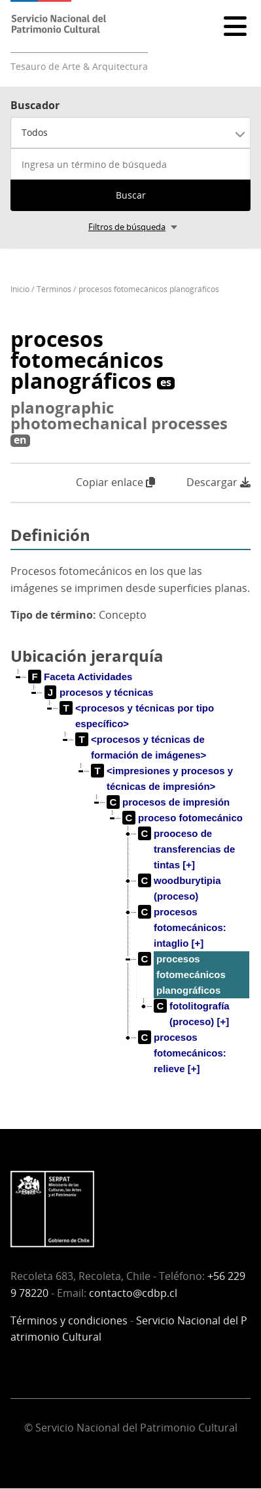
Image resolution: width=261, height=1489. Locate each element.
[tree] (130, 883)
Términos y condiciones (69, 1320)
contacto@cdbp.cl (133, 1293)
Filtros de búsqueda (126, 227)
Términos (54, 289)
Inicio (19, 289)
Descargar (218, 482)
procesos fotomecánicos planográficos (148, 289)
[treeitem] (80, 677)
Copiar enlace (115, 482)
